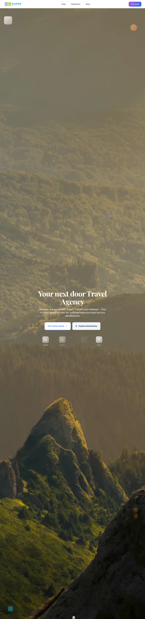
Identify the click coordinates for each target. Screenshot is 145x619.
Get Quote (135, 4)
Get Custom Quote (57, 326)
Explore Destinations (86, 326)
